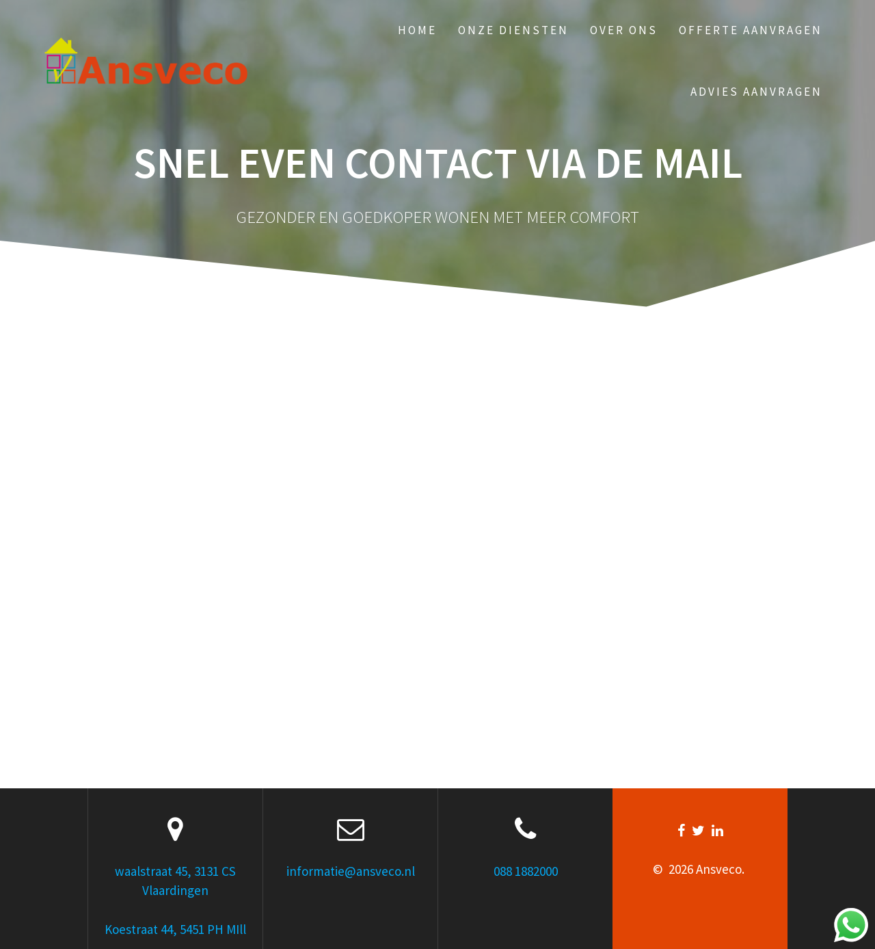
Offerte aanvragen (750, 30)
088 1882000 (526, 871)
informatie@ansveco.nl (350, 871)
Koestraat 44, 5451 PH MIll (175, 929)
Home (417, 30)
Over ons (624, 30)
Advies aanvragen (756, 91)
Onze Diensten (513, 30)
